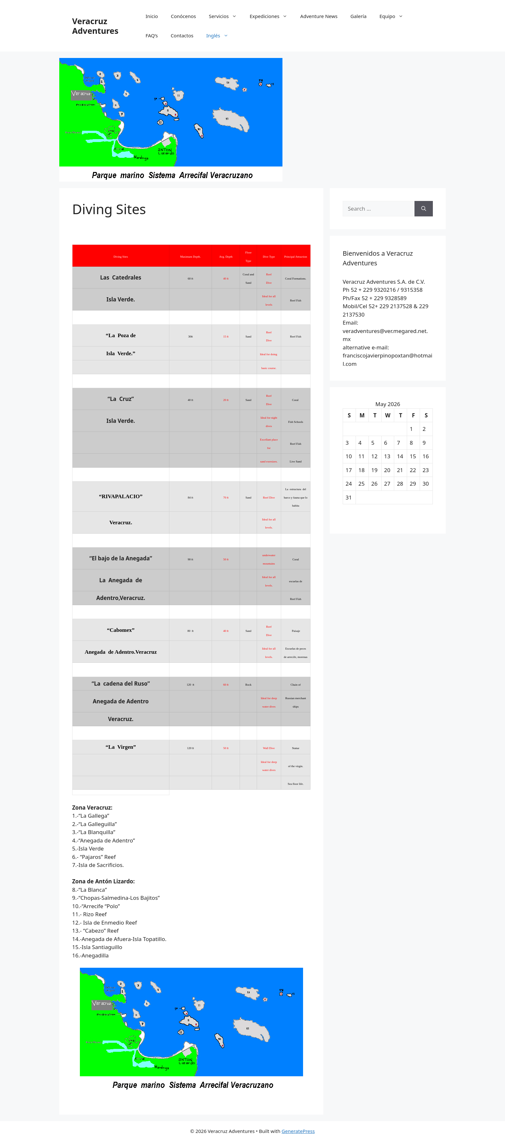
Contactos (182, 35)
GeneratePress (298, 1131)
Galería (358, 16)
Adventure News (319, 16)
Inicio (152, 16)
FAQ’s (152, 35)
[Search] (423, 208)
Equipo (394, 16)
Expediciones (272, 16)
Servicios (226, 16)
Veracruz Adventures (95, 25)
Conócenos (183, 16)
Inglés (220, 35)
